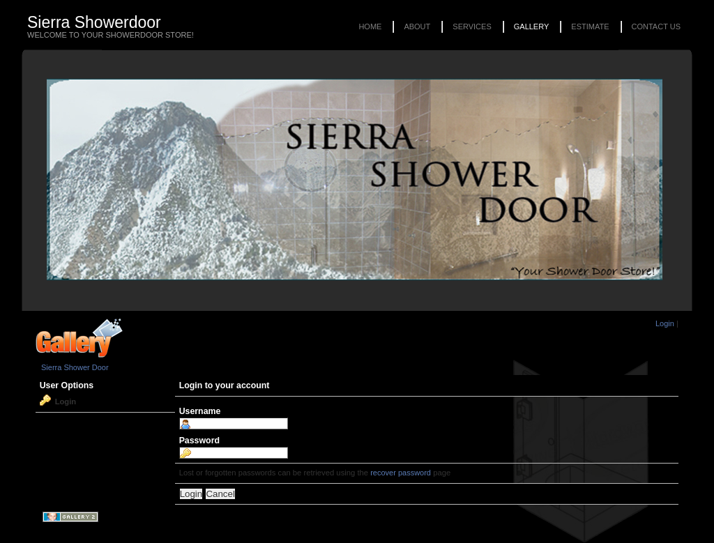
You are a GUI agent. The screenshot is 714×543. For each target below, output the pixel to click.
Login (664, 323)
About (417, 26)
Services (472, 26)
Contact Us (656, 26)
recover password (400, 472)
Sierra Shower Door (75, 367)
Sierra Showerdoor (94, 22)
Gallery (531, 26)
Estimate (590, 26)
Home (369, 26)
